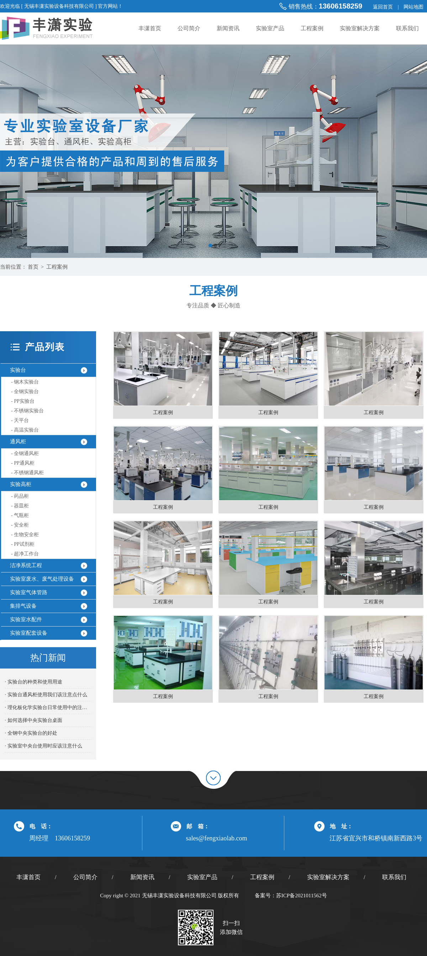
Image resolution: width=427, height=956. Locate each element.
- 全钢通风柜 (25, 453)
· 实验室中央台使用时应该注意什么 (43, 746)
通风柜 (18, 441)
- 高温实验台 (25, 430)
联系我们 (407, 28)
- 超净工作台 (25, 553)
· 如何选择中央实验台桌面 (33, 720)
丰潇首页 (149, 28)
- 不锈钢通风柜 (27, 472)
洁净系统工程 (26, 565)
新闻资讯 (228, 28)
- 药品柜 (20, 496)
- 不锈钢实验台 (27, 410)
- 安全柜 (20, 525)
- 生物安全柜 (25, 534)
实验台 (18, 370)
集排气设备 (23, 606)
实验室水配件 (26, 619)
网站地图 (413, 7)
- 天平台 (20, 420)
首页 (33, 267)
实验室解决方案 (360, 28)
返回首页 (383, 7)
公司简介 (189, 28)
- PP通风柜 (23, 463)
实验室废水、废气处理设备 (42, 579)
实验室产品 (270, 28)
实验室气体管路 (28, 592)
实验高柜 (20, 484)
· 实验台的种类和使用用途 (33, 682)
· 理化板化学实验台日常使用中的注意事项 (48, 707)
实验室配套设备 (28, 633)
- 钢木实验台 (25, 382)
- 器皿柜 (20, 505)
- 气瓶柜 (20, 515)
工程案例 (312, 28)
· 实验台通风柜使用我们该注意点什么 (46, 694)
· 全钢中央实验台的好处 (31, 733)
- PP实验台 (23, 401)
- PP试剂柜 (23, 544)
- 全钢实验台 (25, 391)
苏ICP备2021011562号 (301, 895)
